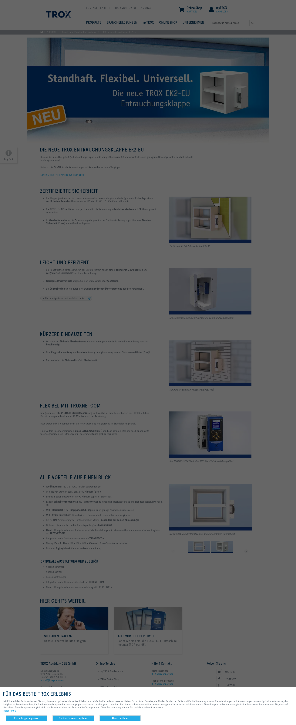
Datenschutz (9, 710)
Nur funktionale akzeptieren (73, 718)
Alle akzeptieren (120, 718)
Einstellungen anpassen (26, 718)
